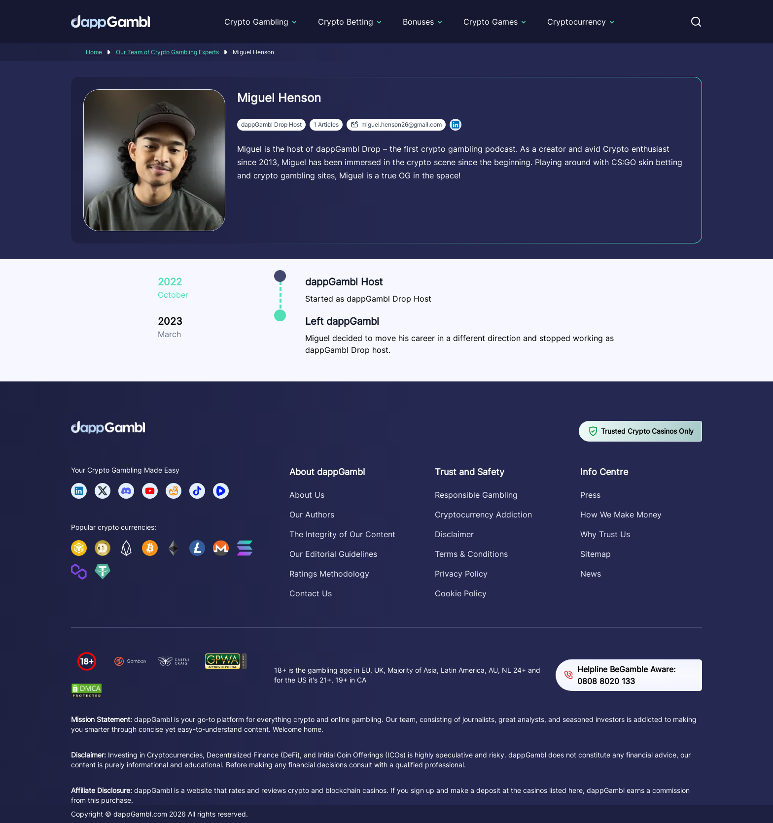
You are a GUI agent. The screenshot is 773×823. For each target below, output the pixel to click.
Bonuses (418, 22)
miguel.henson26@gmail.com (396, 124)
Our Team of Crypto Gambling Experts (167, 52)
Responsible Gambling (476, 495)
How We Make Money (621, 514)
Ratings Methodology (329, 574)
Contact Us (310, 593)
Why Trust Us (605, 534)
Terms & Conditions (471, 554)
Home (94, 52)
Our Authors (311, 514)
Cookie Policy (461, 593)
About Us (306, 495)
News (590, 574)
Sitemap (595, 554)
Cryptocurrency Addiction (483, 514)
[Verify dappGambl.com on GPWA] (225, 661)
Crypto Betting (345, 22)
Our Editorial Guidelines (333, 554)
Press (590, 495)
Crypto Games (490, 22)
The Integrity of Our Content (342, 534)
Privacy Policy (461, 574)
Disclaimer (454, 534)
